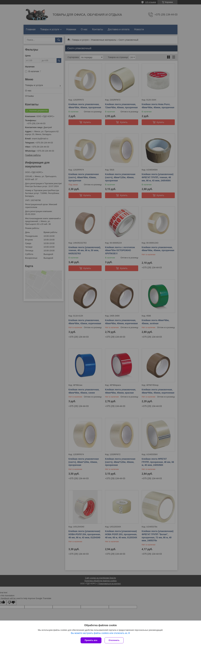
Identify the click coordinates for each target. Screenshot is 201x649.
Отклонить (114, 640)
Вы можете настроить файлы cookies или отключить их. (99, 633)
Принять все (91, 640)
